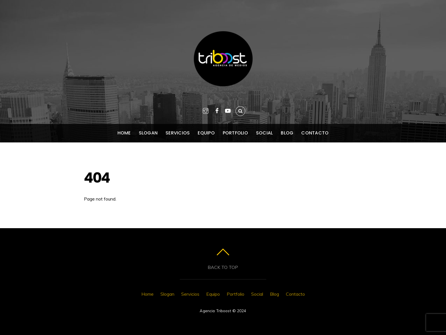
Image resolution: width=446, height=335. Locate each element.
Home (124, 133)
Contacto (315, 133)
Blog (287, 133)
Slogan (148, 133)
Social (264, 133)
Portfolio (235, 133)
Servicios (178, 133)
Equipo (206, 133)
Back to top (223, 267)
